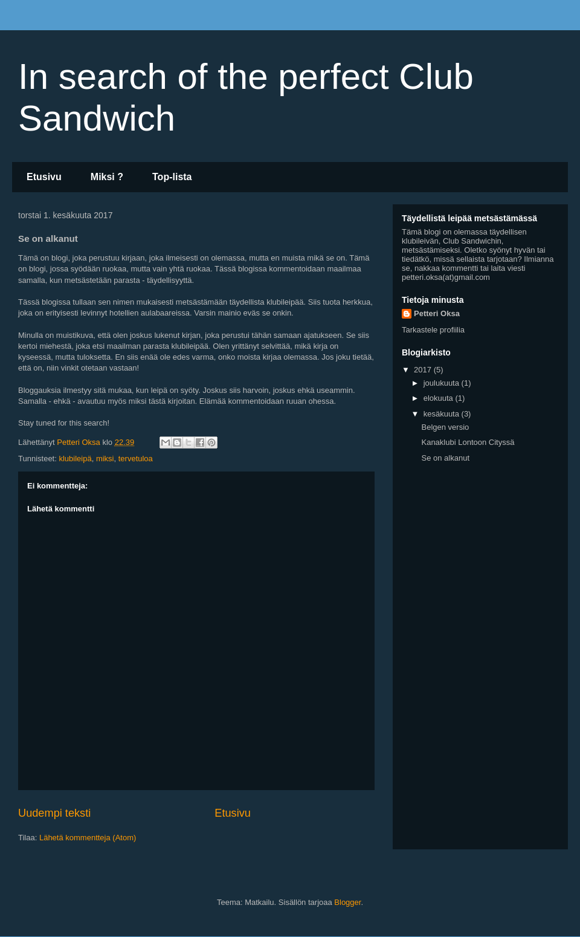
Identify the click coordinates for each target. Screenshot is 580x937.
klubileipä (75, 458)
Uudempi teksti (54, 813)
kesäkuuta (443, 413)
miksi (105, 458)
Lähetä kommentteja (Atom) (87, 837)
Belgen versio (445, 427)
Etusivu (44, 177)
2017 (424, 369)
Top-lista (172, 177)
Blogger (347, 902)
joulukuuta (443, 382)
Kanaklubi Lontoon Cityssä (467, 442)
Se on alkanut (445, 457)
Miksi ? (107, 177)
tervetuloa (135, 458)
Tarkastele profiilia (433, 329)
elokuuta (440, 398)
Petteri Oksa (437, 313)
